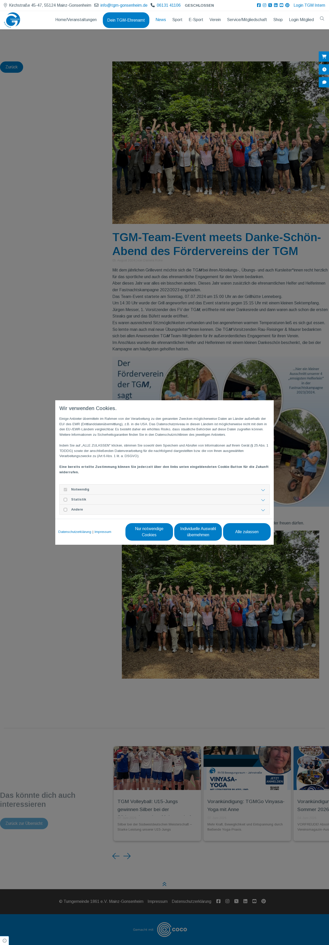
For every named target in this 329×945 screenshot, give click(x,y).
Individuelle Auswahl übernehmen (198, 531)
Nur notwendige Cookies (149, 531)
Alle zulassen (247, 532)
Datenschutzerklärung (74, 532)
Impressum (103, 532)
